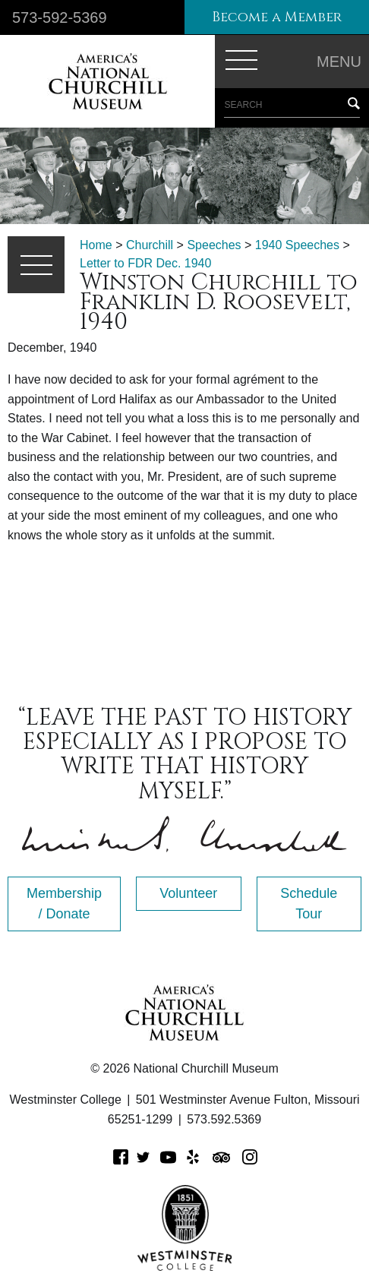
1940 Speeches (297, 245)
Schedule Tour (308, 903)
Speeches (214, 245)
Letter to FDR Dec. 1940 (145, 263)
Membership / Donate (64, 903)
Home (96, 245)
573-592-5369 (59, 17)
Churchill (149, 245)
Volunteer (188, 893)
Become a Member (277, 17)
